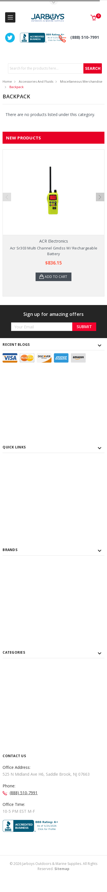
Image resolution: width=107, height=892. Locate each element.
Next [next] (100, 197)
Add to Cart (56, 276)
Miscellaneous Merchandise (81, 81)
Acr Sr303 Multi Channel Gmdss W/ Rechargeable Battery (53, 250)
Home (7, 81)
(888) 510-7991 (84, 37)
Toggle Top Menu (53, 3)
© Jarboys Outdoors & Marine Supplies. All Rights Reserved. (53, 866)
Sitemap (61, 868)
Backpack (16, 87)
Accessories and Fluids (36, 81)
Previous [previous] (7, 197)
